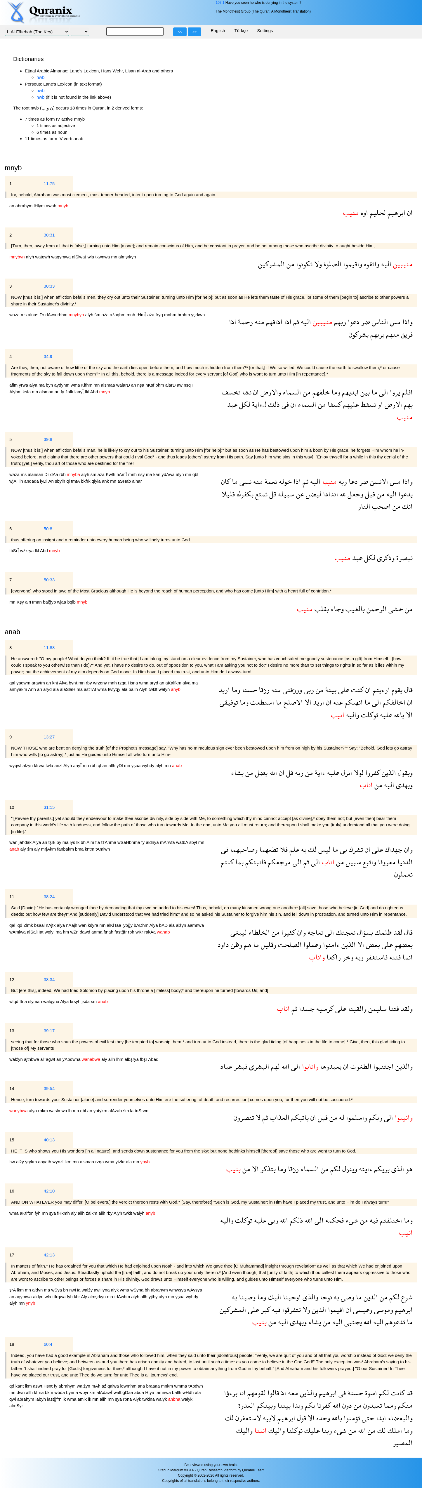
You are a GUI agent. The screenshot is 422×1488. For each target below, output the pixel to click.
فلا (283, 849)
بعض (372, 944)
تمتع (260, 494)
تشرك (355, 849)
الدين (370, 1297)
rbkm (43, 1110)
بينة (330, 689)
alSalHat (36, 931)
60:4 (48, 1344)
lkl (87, 391)
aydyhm (62, 385)
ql (68, 481)
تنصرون (244, 1117)
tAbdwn (195, 1385)
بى (342, 849)
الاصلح (292, 702)
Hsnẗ (49, 1385)
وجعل (354, 494)
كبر (264, 1309)
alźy (20, 1161)
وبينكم (265, 1405)
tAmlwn (102, 848)
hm (66, 931)
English (218, 30)
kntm (90, 848)
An (51, 481)
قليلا (228, 494)
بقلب (321, 608)
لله (342, 494)
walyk (162, 1399)
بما (239, 861)
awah (52, 205)
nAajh (72, 925)
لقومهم (256, 1392)
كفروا (372, 772)
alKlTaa (114, 925)
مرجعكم (278, 861)
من (289, 263)
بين (364, 392)
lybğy (128, 925)
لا (257, 1117)
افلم (406, 392)
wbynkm (87, 1392)
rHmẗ (141, 314)
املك (394, 1430)
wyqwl (15, 765)
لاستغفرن (247, 1417)
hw (12, 1161)
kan (157, 474)
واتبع (368, 861)
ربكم (374, 1117)
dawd (85, 931)
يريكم (381, 1168)
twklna (149, 1399)
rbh (63, 474)
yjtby (154, 1296)
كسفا (333, 404)
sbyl (193, 842)
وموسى (382, 1309)
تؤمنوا (351, 1417)
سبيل (352, 861)
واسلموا (355, 1117)
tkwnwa (103, 256)
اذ (282, 1392)
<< (180, 32)
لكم (335, 1168)
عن (299, 494)
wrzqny (100, 682)
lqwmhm (129, 1385)
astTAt (90, 689)
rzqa (123, 682)
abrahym (24, 205)
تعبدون (372, 1405)
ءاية (319, 772)
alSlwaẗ (79, 256)
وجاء (336, 608)
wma (76, 385)
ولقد (406, 1008)
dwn (21, 1392)
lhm (120, 1059)
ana (142, 1385)
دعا (352, 481)
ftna (24, 1001)
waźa (15, 314)
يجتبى (352, 1321)
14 (11, 1088)
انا (241, 1392)
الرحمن (376, 608)
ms (24, 314)
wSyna (137, 1289)
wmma (181, 1385)
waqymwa (61, 256)
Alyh (143, 689)
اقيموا (335, 1309)
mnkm (167, 1385)
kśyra (94, 925)
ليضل (312, 494)
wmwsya (178, 1289)
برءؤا (230, 1392)
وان (407, 849)
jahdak (26, 842)
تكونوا (303, 263)
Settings (265, 30)
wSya (57, 1289)
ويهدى (403, 784)
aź (104, 1385)
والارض (270, 392)
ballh (133, 689)
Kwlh (111, 474)
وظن (235, 944)
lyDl (44, 481)
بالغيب (354, 608)
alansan (36, 474)
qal (12, 682)
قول (300, 1417)
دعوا (353, 321)
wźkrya (27, 550)
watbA (182, 842)
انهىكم (353, 702)
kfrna (39, 1392)
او (379, 404)
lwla (50, 765)
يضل (260, 772)
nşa (141, 385)
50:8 (48, 528)
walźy (88, 1289)
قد (409, 1392)
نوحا (325, 1297)
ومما (389, 1405)
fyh (38, 1213)
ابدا (380, 1417)
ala (56, 689)
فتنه (394, 957)
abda (139, 1392)
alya (34, 385)
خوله (284, 481)
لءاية (258, 404)
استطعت (261, 702)
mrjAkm (49, 848)
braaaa (153, 1385)
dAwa (51, 314)
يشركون (359, 334)
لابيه (268, 1417)
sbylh (60, 481)
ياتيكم (299, 1117)
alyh (30, 256)
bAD (164, 925)
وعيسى (361, 1309)
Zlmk (28, 925)
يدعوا (405, 494)
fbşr (144, 1059)
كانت (397, 1392)
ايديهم (349, 392)
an (12, 205)
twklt (154, 689)
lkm (69, 1161)
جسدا (306, 1008)
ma (42, 385)
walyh (165, 689)
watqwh (43, 256)
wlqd (14, 1001)
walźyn (16, 1059)
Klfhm (87, 385)
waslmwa (58, 1110)
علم (293, 849)
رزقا (263, 689)
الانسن (378, 481)
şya (53, 1213)
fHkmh (64, 1213)
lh (70, 1110)
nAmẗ (122, 474)
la (132, 1110)
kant (20, 1385)
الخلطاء (258, 932)
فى (284, 404)
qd (12, 1385)
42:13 (49, 1254)
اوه (363, 212)
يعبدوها (329, 1066)
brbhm (184, 314)
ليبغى (238, 932)
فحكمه (334, 1220)
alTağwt (48, 1059)
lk (78, 842)
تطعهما (268, 849)
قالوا (272, 1392)
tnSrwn (141, 1110)
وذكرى (385, 557)
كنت (356, 689)
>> (194, 32)
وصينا (246, 1297)
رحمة (244, 321)
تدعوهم (394, 1321)
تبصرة (404, 557)
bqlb (72, 601)
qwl (13, 1399)
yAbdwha (72, 1059)
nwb (41, 77)
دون (346, 1405)
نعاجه (314, 932)
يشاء (237, 772)
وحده (322, 1417)
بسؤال (364, 932)
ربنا (326, 1430)
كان (225, 481)
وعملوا (311, 944)
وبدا (297, 1405)
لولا (358, 772)
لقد (397, 932)
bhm (160, 385)
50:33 (49, 579)
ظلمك (382, 932)
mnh (131, 314)
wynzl (59, 1161)
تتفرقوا (290, 1309)
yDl (120, 765)
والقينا (356, 1008)
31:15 (49, 807)
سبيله (285, 494)
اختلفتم (390, 1220)
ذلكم (295, 1220)
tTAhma (109, 842)
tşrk (52, 842)
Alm (90, 842)
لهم (274, 1066)
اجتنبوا (382, 1066)
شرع (406, 1297)
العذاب (278, 1117)
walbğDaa (124, 1392)
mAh (96, 1385)
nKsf (150, 385)
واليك (276, 1430)
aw (180, 385)
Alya (64, 682)
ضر (365, 321)
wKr (140, 931)
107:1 (220, 3)
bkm (50, 1392)
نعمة (270, 481)
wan (14, 842)
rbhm (63, 314)
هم (246, 944)
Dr (42, 314)
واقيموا (351, 263)
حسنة (354, 1392)
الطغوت (360, 1066)
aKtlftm (27, 1213)
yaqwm (24, 682)
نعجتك (344, 932)
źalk (69, 391)
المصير (403, 1442)
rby (89, 682)
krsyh (76, 1001)
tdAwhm (122, 1296)
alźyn (28, 765)
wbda (60, 1392)
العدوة (246, 1405)
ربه (342, 481)
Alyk (138, 1399)
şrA (13, 1289)
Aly (84, 1296)
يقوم (396, 689)
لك (311, 849)
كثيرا (287, 932)
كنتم (227, 861)
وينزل (349, 1168)
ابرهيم (395, 212)
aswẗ (38, 1385)
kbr (77, 1296)
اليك (273, 1297)
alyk (115, 1289)
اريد (224, 689)
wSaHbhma (129, 842)
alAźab (115, 1110)
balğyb (50, 601)
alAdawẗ (105, 1392)
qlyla (97, 481)
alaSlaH (68, 689)
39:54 (49, 1088)
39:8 (48, 439)
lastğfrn (54, 1399)
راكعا (333, 957)
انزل (345, 772)
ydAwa (168, 474)
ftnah (109, 931)
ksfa (27, 391)
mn (115, 256)
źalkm (92, 1213)
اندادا (329, 494)
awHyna (102, 1289)
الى (382, 392)
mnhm (171, 314)
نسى (244, 481)
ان (409, 212)
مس (394, 321)
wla (91, 256)
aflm (14, 385)
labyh (41, 1399)
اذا (286, 321)
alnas (33, 314)
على (342, 689)
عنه (337, 702)
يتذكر (267, 1168)
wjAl (14, 481)
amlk (82, 1399)
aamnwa (195, 925)
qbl (195, 474)
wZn (75, 931)
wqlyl (50, 931)
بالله (398, 714)
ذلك (273, 404)
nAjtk (51, 925)
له (340, 1117)
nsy (142, 474)
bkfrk (86, 481)
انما (407, 957)
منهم (391, 334)
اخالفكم (393, 702)
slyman (35, 1001)
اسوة (370, 1392)
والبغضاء (399, 1417)
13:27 (49, 736)
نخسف (231, 392)
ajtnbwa (32, 1059)
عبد (232, 404)
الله (272, 772)
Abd (94, 391)
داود (223, 944)
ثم (295, 321)
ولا (317, 263)
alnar (137, 481)
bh (83, 842)
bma (80, 848)
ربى (308, 689)
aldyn (38, 1289)
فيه (373, 1220)
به (302, 849)
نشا (245, 392)
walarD (123, 385)
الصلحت (289, 944)
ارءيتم (380, 689)
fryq (160, 314)
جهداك (392, 849)
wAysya (194, 1289)
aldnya (153, 842)
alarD (171, 385)
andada (32, 481)
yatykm (101, 1110)
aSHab (124, 481)
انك (406, 506)
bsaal (40, 925)
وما (335, 392)
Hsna (133, 682)
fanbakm (66, 848)
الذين (388, 772)
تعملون (403, 874)
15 (11, 1139)
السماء (291, 392)
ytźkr (121, 1161)
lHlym (40, 205)
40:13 (49, 1139)
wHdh (189, 1392)
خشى (395, 608)
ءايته (364, 1168)
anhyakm (18, 689)
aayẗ (78, 765)
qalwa (113, 1385)
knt (55, 682)
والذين (403, 1066)
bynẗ (73, 682)
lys (73, 842)
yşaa (136, 765)
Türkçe (241, 30)
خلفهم (320, 392)
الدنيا (404, 861)
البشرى (258, 1066)
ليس (324, 849)
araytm (39, 682)
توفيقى (229, 702)
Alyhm (16, 391)
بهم (407, 404)
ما (373, 392)
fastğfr (121, 931)
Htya (150, 1392)
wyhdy (149, 765)
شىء (351, 1220)
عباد (226, 1066)
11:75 (49, 183)
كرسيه (324, 1008)
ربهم (339, 321)
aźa (106, 314)
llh (21, 481)
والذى (309, 1297)
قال (407, 689)
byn (50, 385)
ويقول (404, 772)
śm (98, 314)
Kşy (21, 601)
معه (292, 1392)
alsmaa (109, 385)
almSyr (16, 1405)
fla (98, 842)
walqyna (51, 1001)
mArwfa (168, 842)
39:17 (49, 1030)
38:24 (49, 896)
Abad (153, 1059)
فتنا (393, 1008)
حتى (367, 1417)
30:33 (49, 286)
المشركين (271, 263)
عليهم (350, 404)
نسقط (367, 404)
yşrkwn (198, 314)
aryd (154, 682)
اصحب (380, 506)
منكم (404, 1405)
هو (408, 1168)
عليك (311, 1430)
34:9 (48, 356)
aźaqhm (118, 314)
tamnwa (163, 1392)
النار (364, 506)
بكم (309, 1405)
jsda (86, 1001)
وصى (346, 1297)
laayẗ (79, 391)
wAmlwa (18, 931)
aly (23, 848)
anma (97, 931)
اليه (385, 263)
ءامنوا (330, 944)
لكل (243, 404)
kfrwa (40, 765)
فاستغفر (376, 957)
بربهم (376, 334)
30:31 (49, 234)
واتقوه (370, 263)
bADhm (141, 925)
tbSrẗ (14, 550)
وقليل (267, 944)
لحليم (377, 212)
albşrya (132, 1059)
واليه (351, 714)
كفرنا (323, 1405)
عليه (385, 714)
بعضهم (403, 944)
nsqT (188, 385)
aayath (45, 1161)
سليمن (377, 1008)
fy (63, 391)
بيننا (283, 1405)
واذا (407, 321)
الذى (397, 1168)
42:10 (49, 1190)
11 (11, 896)
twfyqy (114, 689)
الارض (392, 404)
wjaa (62, 601)
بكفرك (244, 494)
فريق (406, 334)
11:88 (49, 647)
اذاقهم (273, 321)
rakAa (150, 931)
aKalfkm (174, 682)
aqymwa (24, 1296)
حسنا (248, 689)
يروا (394, 392)
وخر (347, 957)
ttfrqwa (60, 1296)
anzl (58, 765)
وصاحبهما (243, 849)
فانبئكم (255, 861)
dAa (54, 474)
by (59, 842)
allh (112, 765)
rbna (128, 1399)
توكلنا (294, 1430)
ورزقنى (291, 689)
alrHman (34, 601)
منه (258, 321)
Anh (32, 689)
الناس (379, 321)
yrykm (31, 1161)
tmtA (76, 481)
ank (106, 481)
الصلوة (331, 263)
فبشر (239, 1066)
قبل (369, 494)
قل (272, 494)
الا (307, 702)
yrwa (24, 385)
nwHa (75, 1289)
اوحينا (291, 1297)
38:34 (49, 979)
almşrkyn (127, 256)
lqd (19, 925)
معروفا (386, 861)
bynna (72, 1392)
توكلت (368, 714)
